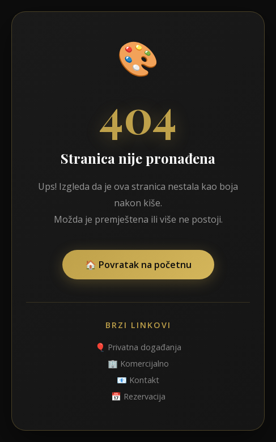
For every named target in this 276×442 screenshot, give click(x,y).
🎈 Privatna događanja (138, 347)
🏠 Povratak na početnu (138, 264)
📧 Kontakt (138, 380)
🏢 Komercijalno (138, 363)
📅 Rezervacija (138, 396)
